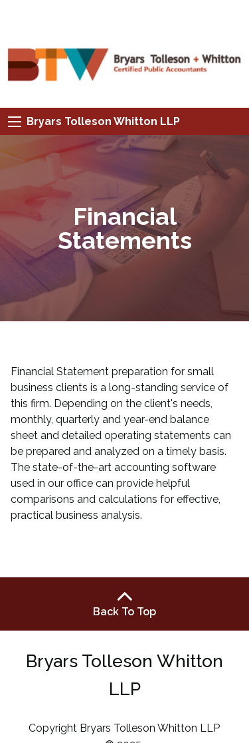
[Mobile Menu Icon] (14, 121)
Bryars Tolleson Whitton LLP (103, 121)
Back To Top (124, 603)
